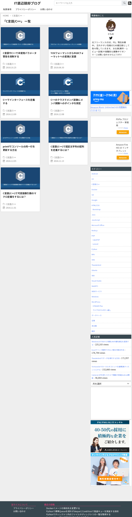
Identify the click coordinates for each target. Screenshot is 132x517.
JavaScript (96, 220)
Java (93, 214)
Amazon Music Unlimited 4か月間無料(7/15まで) (108, 109)
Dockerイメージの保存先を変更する (63, 508)
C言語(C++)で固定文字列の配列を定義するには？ (67, 148)
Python (94, 249)
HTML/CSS (96, 205)
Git (93, 195)
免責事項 (7, 9)
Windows (95, 296)
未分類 (94, 326)
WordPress (96, 302)
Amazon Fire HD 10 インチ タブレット (122, 147)
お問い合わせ (46, 9)
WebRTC (95, 286)
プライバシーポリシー (25, 9)
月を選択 (111, 384)
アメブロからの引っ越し (102, 310)
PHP (93, 235)
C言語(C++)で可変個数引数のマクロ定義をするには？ (19, 194)
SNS (93, 259)
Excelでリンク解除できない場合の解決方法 (108, 350)
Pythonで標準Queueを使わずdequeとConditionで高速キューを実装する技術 (82, 511)
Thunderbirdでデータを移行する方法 (105, 358)
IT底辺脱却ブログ (27, 3)
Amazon (123, 132)
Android (95, 173)
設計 (93, 331)
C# (93, 179)
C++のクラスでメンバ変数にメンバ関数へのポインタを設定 (67, 101)
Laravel (95, 244)
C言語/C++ (11, 63)
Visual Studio (96, 281)
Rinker (126, 128)
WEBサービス (97, 291)
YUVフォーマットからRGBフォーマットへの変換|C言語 (67, 54)
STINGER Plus (98, 306)
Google (94, 200)
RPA (93, 254)
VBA (93, 275)
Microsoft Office (98, 225)
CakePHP (96, 240)
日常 (93, 320)
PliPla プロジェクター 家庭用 (122, 122)
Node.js (95, 230)
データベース (97, 315)
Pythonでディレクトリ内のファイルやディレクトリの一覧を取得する (78, 514)
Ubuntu (94, 270)
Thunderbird (96, 265)
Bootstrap (97, 209)
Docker (94, 189)
